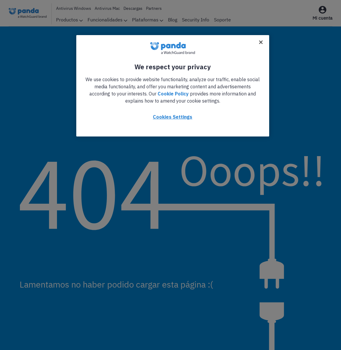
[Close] (260, 42)
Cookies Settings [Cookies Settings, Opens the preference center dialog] (172, 117)
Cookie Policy (173, 94)
